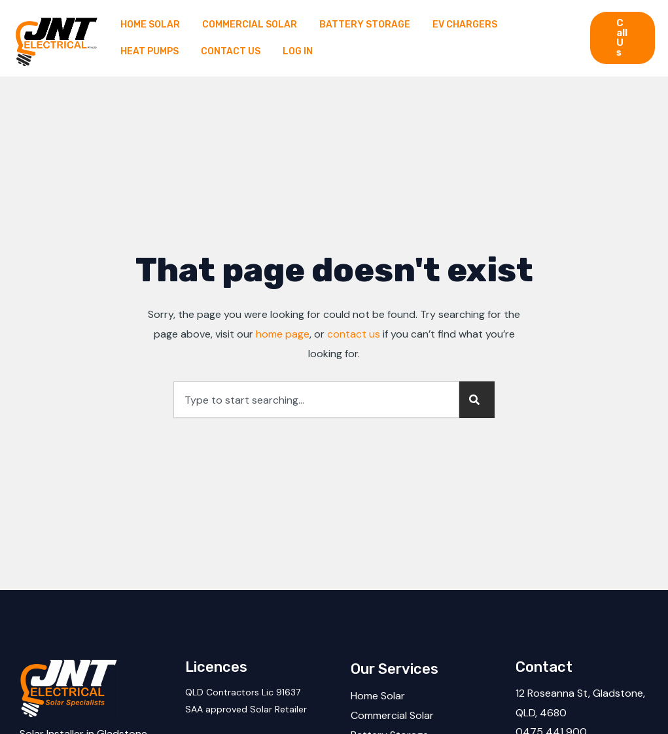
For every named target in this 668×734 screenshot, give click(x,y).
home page (282, 334)
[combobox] (316, 399)
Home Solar (378, 696)
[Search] (477, 399)
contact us (353, 334)
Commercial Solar (392, 715)
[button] (622, 38)
